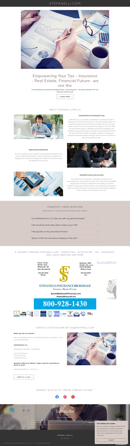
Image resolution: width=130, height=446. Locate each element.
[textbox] (57, 422)
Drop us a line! (23, 377)
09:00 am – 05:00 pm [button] (30, 369)
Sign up (92, 422)
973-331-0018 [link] (18, 353)
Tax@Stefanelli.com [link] (20, 358)
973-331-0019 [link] (18, 356)
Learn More (65, 96)
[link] (65, 4)
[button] (38, 369)
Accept (111, 440)
